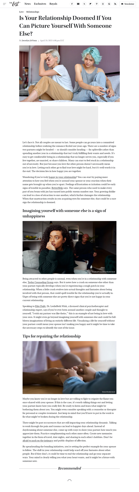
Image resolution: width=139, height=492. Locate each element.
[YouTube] (78, 4)
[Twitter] (84, 4)
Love (21, 12)
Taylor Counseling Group (41, 282)
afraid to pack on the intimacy (38, 440)
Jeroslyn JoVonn (29, 40)
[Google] (109, 4)
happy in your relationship (62, 177)
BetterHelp (57, 188)
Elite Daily (40, 306)
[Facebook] (72, 4)
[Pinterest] (97, 4)
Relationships (32, 12)
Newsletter (127, 4)
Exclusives (40, 3)
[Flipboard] (90, 4)
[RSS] (115, 4)
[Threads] (103, 4)
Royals (53, 3)
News (27, 3)
